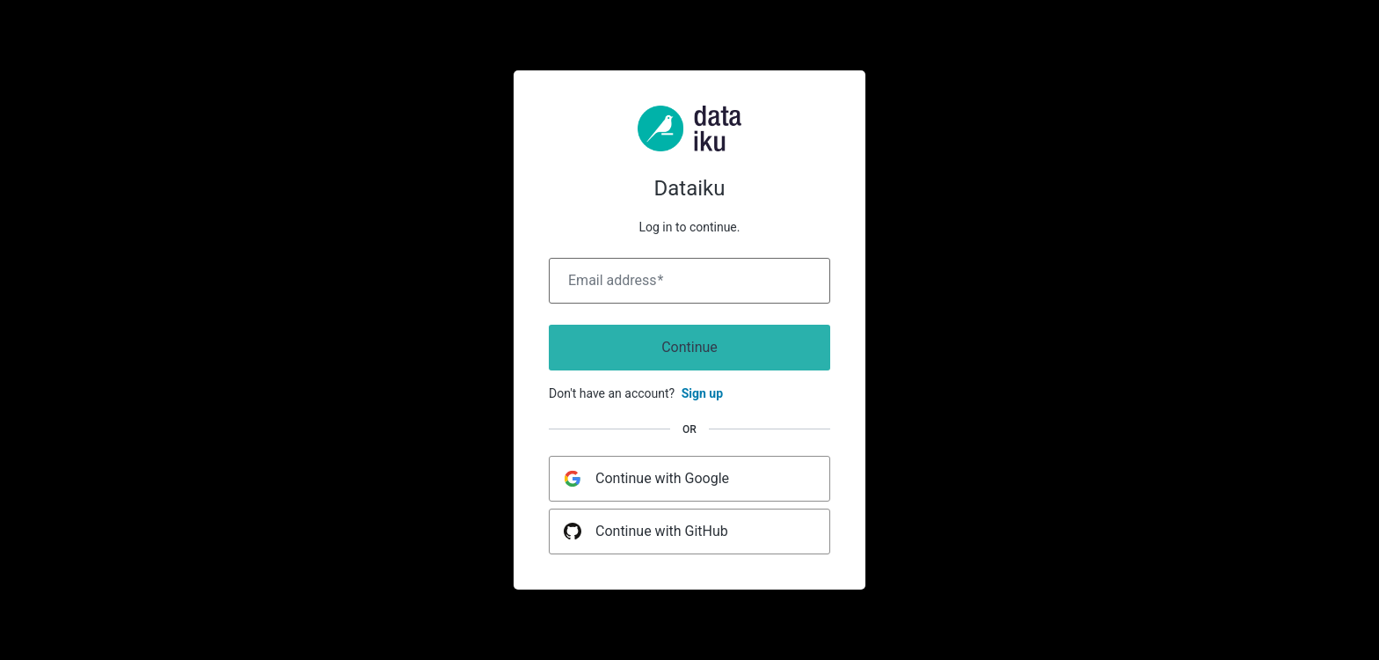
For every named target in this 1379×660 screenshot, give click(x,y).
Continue (689, 347)
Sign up (702, 393)
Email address (615, 281)
